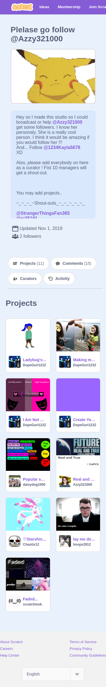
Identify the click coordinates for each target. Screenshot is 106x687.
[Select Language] (53, 674)
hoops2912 (82, 544)
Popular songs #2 (35, 479)
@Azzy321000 (67, 122)
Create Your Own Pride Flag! (85, 419)
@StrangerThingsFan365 (43, 213)
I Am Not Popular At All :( (35, 419)
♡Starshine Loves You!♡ (35, 539)
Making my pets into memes (85, 360)
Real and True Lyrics (85, 479)
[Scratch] (22, 7)
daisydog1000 (34, 485)
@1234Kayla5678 (62, 147)
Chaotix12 (31, 544)
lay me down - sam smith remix (85, 539)
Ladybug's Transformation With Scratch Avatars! (35, 360)
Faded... (30, 599)
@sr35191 (27, 218)
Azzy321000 (82, 485)
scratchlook (32, 604)
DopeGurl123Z (34, 365)
